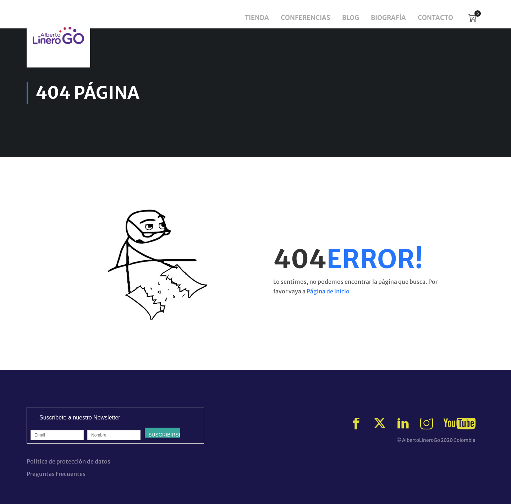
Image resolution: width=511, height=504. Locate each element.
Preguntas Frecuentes (56, 473)
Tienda (257, 17)
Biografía (388, 17)
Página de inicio (328, 291)
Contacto (435, 17)
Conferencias (305, 17)
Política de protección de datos (68, 461)
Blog (350, 17)
